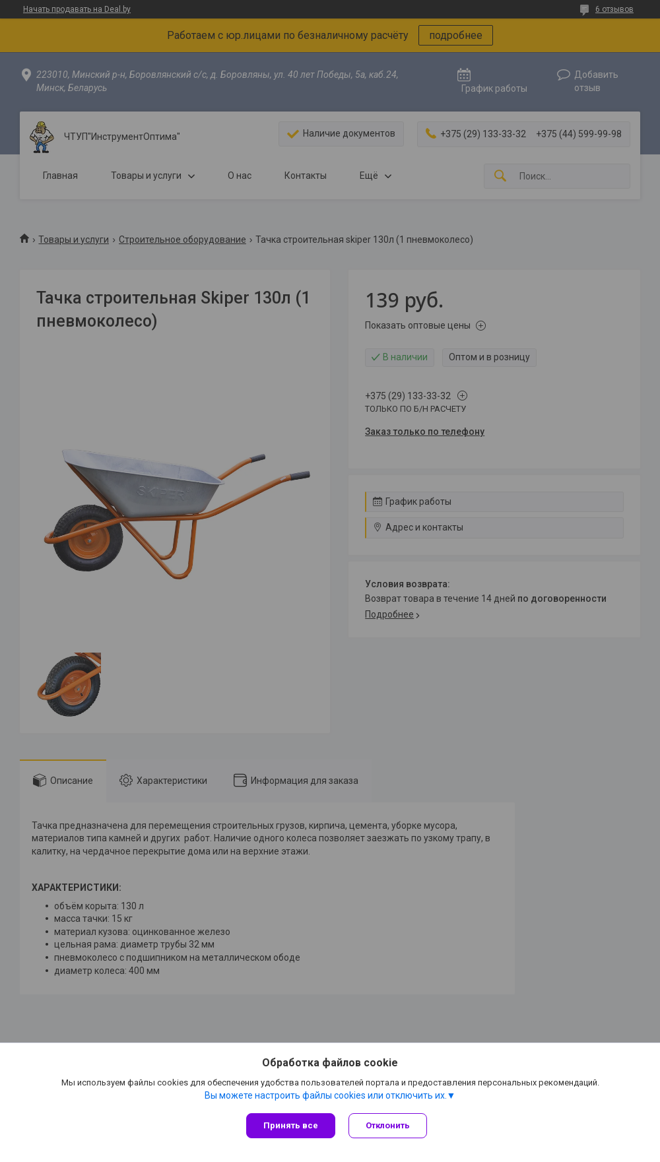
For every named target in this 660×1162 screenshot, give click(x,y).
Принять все (290, 1125)
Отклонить (388, 1125)
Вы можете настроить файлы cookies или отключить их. (326, 1095)
